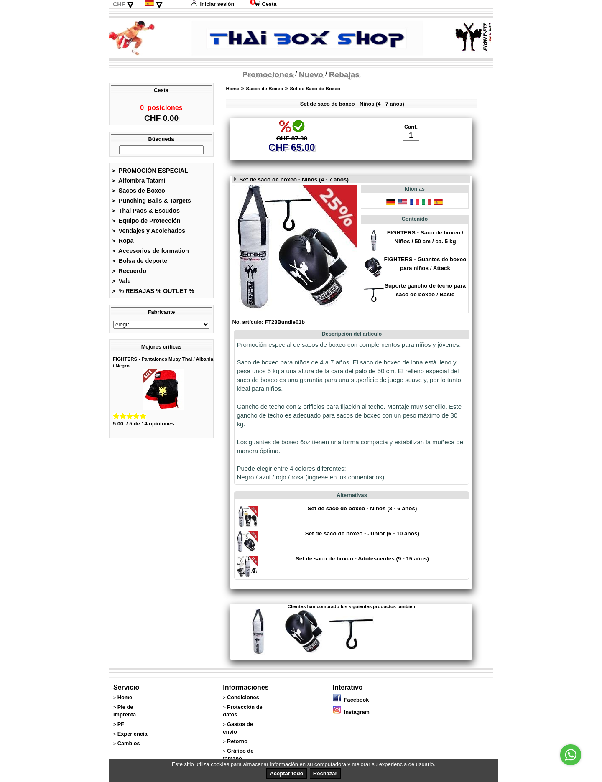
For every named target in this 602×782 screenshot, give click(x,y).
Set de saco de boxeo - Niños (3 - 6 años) (362, 517)
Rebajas (344, 74)
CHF (119, 4)
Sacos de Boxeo (138, 193)
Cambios (128, 752)
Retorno (237, 749)
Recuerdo (129, 273)
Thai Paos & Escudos (146, 213)
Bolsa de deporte (139, 263)
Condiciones (243, 706)
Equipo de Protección (146, 223)
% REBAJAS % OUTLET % (153, 293)
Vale (121, 283)
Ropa (123, 243)
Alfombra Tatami (139, 183)
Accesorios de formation (150, 253)
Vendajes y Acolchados (148, 233)
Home (232, 88)
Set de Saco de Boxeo (315, 88)
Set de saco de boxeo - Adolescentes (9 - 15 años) (362, 567)
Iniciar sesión (212, 4)
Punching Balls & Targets (151, 203)
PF (120, 732)
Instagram (351, 720)
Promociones (267, 74)
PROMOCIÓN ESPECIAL (150, 173)
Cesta (263, 4)
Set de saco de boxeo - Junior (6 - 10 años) (362, 542)
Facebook (351, 708)
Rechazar (325, 773)
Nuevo (311, 74)
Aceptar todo (286, 773)
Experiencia (132, 742)
